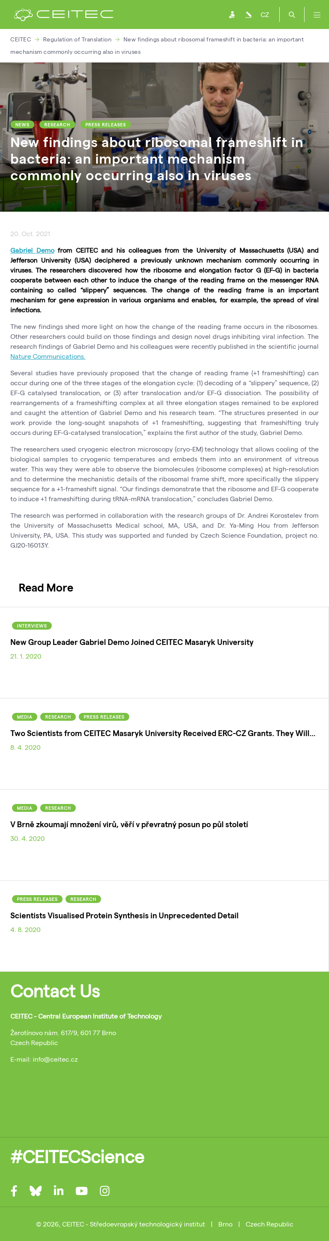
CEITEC (20, 39)
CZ (265, 14)
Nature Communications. (47, 356)
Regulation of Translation (77, 39)
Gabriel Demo (32, 250)
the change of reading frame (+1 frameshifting (230, 373)
